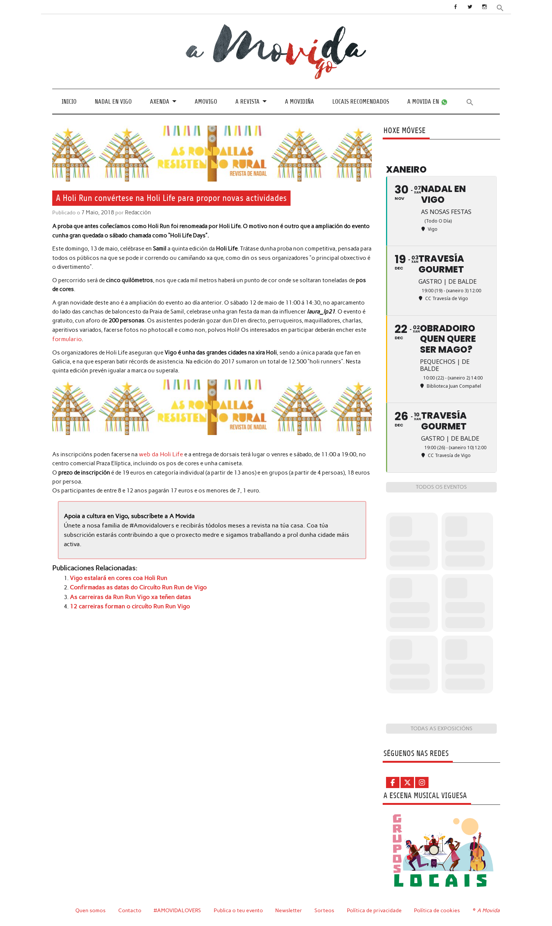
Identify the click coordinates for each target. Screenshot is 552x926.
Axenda (159, 101)
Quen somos (90, 910)
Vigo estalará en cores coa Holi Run (115, 575)
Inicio (69, 101)
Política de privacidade (375, 910)
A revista (247, 101)
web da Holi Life (159, 453)
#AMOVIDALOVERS (178, 910)
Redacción (136, 212)
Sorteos (325, 910)
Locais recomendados (360, 101)
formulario (66, 338)
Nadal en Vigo (113, 101)
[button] (500, 7)
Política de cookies (438, 910)
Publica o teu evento (239, 910)
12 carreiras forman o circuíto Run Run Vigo (126, 602)
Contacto (130, 910)
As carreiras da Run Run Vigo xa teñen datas (125, 593)
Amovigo (206, 101)
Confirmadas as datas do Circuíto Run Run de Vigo (133, 585)
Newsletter (289, 910)
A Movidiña (299, 101)
